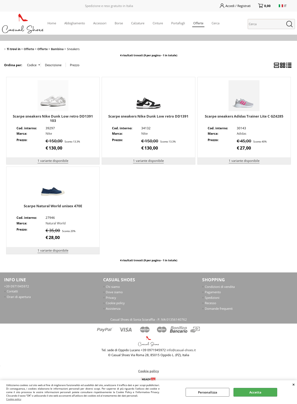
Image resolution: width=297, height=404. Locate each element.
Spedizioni (212, 298)
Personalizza (207, 392)
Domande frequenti (219, 308)
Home (51, 23)
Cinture (158, 23)
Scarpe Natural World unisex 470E (53, 206)
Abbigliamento (74, 23)
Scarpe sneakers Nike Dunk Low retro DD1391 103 (53, 118)
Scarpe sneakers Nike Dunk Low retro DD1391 (148, 116)
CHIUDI (293, 384)
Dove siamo (114, 292)
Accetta (255, 392)
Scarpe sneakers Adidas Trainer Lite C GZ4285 (244, 116)
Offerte (198, 23)
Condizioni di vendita (220, 287)
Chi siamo (113, 287)
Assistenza (113, 308)
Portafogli (178, 23)
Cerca (215, 23)
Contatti (12, 291)
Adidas (241, 133)
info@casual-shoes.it (181, 350)
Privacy (111, 298)
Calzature (137, 23)
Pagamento (213, 292)
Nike (49, 133)
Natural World (56, 223)
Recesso (210, 303)
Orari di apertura (19, 297)
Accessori (99, 23)
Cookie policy (13, 399)
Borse (119, 23)
